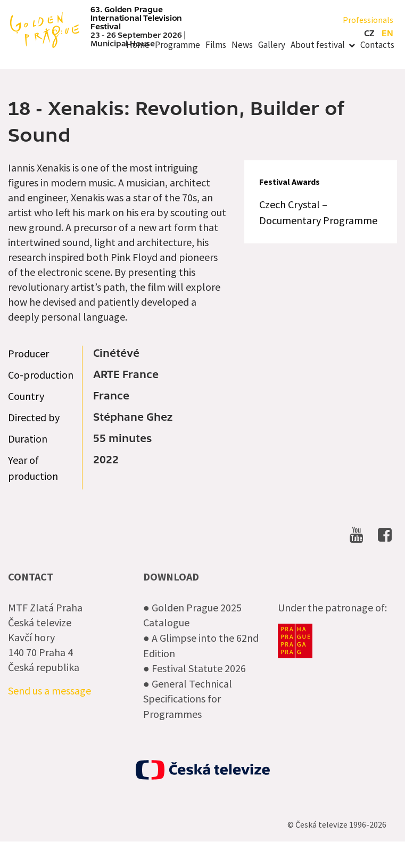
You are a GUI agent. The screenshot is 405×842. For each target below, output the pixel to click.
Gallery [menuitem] (271, 45)
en (387, 33)
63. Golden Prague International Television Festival (136, 18)
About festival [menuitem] (318, 45)
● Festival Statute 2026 (194, 668)
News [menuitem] (242, 45)
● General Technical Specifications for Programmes (187, 699)
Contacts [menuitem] (377, 45)
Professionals (368, 19)
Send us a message (49, 690)
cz (369, 33)
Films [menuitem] (215, 45)
